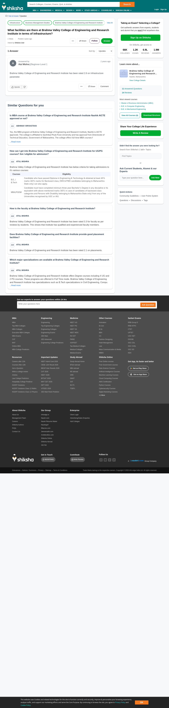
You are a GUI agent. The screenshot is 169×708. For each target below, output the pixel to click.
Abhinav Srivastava (26, 126)
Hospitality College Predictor (22, 382)
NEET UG (73, 323)
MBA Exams (16, 336)
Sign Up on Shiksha (140, 37)
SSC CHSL (132, 346)
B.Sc (100, 330)
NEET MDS (74, 333)
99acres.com (45, 429)
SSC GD (131, 350)
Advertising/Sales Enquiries (80, 418)
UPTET (130, 333)
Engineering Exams (48, 333)
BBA (100, 333)
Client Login (74, 415)
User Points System (149, 196)
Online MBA (16, 346)
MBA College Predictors (20, 350)
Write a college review (20, 372)
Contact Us (16, 432)
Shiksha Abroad (46, 442)
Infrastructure (15, 23)
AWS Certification (105, 382)
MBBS (101, 353)
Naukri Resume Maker (49, 422)
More (79, 10)
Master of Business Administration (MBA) (137, 103)
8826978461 (49, 460)
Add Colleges (75, 422)
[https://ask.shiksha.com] (14, 16)
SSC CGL (131, 343)
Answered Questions (132, 89)
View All (110, 23)
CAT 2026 (44, 372)
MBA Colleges (17, 330)
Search (127, 4)
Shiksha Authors (18, 425)
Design (70, 10)
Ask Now (155, 178)
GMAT (72, 379)
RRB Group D (133, 323)
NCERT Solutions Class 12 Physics (25, 392)
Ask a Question (17, 369)
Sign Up (163, 9)
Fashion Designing (105, 340)
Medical (59, 10)
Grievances (16, 471)
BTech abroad (75, 365)
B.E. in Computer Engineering (133, 106)
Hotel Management (106, 343)
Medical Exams (75, 353)
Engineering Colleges (49, 330)
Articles (14, 375)
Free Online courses (106, 362)
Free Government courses (108, 365)
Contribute (75, 455)
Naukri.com (45, 418)
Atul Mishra (23, 64)
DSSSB (130, 340)
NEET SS (73, 330)
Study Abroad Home (77, 362)
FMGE (72, 340)
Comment (104, 86)
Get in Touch (47, 455)
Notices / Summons (29, 471)
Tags (146, 200)
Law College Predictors (20, 379)
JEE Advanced (46, 340)
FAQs (14, 429)
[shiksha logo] (23, 458)
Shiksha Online (123, 10)
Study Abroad (91, 10)
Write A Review (140, 133)
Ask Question (148, 305)
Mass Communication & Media (110, 350)
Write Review (78, 460)
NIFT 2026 (45, 385)
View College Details (137, 80)
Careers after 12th (18, 362)
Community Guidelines (129, 196)
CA (100, 336)
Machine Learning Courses (108, 375)
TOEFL (72, 389)
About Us (15, 415)
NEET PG (73, 326)
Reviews (127, 93)
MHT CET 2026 (46, 382)
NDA (129, 353)
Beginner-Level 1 (39, 64)
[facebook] (109, 460)
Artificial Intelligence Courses (109, 372)
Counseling (107, 10)
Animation (102, 323)
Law (100, 346)
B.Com (101, 326)
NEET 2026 (45, 375)
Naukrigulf (44, 425)
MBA (35, 10)
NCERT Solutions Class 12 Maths (24, 389)
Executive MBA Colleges (21, 333)
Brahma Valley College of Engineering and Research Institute (79, 23)
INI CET (73, 336)
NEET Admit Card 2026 (49, 362)
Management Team (19, 418)
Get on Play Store (138, 369)
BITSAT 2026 (46, 379)
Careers (15, 422)
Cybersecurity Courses (107, 389)
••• (72, 41)
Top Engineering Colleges (50, 326)
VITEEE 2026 (46, 389)
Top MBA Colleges (18, 326)
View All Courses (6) (129, 115)
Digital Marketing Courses (108, 392)
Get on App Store (138, 374)
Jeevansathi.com (47, 432)
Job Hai (44, 445)
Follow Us (103, 455)
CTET (130, 330)
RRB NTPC (132, 326)
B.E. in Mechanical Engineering (133, 109)
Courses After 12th (19, 365)
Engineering (46, 10)
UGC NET (131, 336)
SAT (71, 382)
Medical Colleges (76, 350)
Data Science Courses (107, 369)
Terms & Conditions (60, 471)
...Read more (15, 142)
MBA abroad (74, 369)
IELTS (72, 385)
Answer (106, 41)
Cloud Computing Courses (108, 379)
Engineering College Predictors (52, 343)
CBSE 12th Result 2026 (49, 365)
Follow (94, 41)
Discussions (136, 200)
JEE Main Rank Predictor (50, 392)
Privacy (40, 471)
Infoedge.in (45, 415)
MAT (13, 343)
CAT (13, 340)
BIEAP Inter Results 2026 (50, 369)
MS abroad (74, 372)
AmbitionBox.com (47, 435)
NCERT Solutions (18, 385)
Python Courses (104, 385)
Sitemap (48, 471)
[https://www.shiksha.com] (6, 16)
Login (156, 9)
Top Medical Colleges (77, 346)
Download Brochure (151, 115)
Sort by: (92, 51)
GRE (72, 375)
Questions (124, 200)
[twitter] (114, 460)
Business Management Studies (38, 23)
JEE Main (44, 336)
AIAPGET (73, 343)
